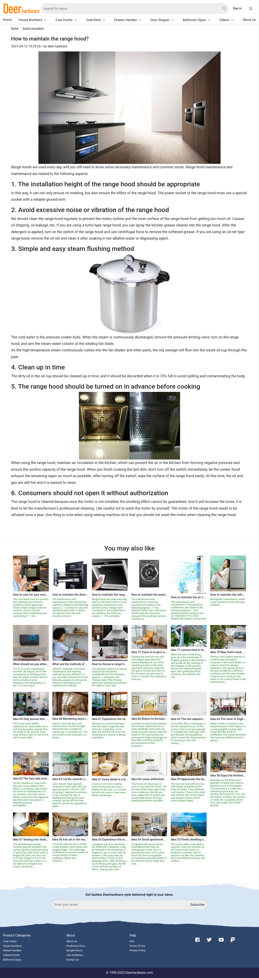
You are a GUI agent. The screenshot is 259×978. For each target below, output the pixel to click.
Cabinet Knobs (11, 955)
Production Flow (75, 945)
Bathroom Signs (197, 20)
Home (7, 20)
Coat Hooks (67, 20)
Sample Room (74, 950)
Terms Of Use (137, 945)
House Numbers (34, 20)
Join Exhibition (74, 955)
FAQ (132, 941)
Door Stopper (163, 20)
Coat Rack (96, 20)
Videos (227, 20)
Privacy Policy (137, 950)
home (14, 28)
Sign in (237, 8)
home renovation (33, 28)
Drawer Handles (128, 20)
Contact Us (72, 959)
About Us (249, 20)
